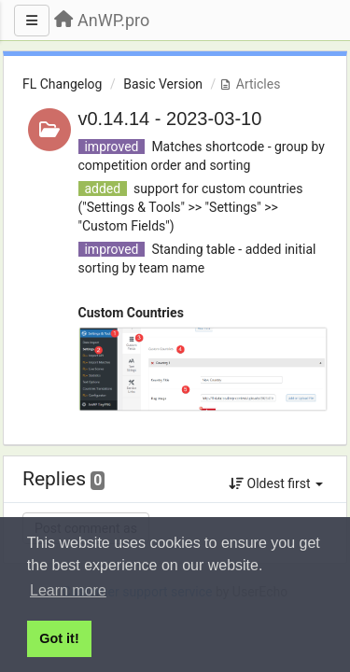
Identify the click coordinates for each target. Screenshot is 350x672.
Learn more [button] (68, 590)
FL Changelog (62, 84)
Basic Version (163, 84)
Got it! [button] (58, 638)
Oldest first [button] (276, 483)
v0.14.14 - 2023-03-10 (170, 118)
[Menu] (31, 20)
